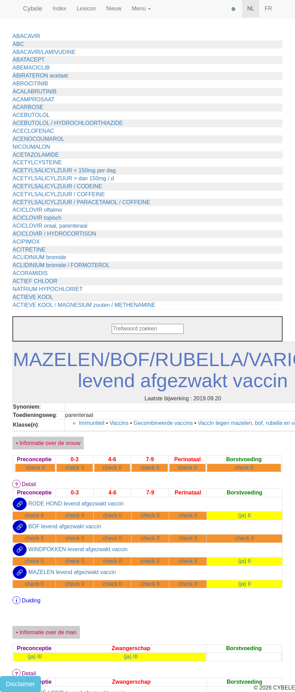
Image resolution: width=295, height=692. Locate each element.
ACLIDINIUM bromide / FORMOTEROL (61, 265)
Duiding (31, 600)
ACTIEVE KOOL (32, 297)
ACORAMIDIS (29, 273)
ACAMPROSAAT (33, 99)
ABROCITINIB (30, 83)
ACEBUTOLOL (30, 115)
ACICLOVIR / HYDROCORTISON (54, 234)
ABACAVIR (26, 36)
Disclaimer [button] (20, 684)
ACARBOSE (27, 107)
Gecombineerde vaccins (163, 423)
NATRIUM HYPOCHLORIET (47, 289)
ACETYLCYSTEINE (37, 162)
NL (250, 8)
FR (268, 8)
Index (59, 8)
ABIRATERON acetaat (40, 76)
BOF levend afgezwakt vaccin (64, 526)
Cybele (33, 8)
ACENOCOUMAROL (38, 139)
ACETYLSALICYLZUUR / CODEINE (57, 186)
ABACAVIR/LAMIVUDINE (43, 52)
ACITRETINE (28, 250)
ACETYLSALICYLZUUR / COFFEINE (58, 194)
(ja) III (35, 656)
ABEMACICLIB (31, 68)
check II (35, 468)
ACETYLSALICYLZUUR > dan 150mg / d (63, 178)
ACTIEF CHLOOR (34, 281)
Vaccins (119, 423)
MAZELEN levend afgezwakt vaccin (72, 572)
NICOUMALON (31, 147)
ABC (18, 44)
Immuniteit (91, 423)
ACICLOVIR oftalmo (37, 210)
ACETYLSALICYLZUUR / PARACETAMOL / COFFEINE (81, 202)
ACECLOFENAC (33, 131)
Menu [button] (141, 8)
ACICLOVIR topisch (36, 218)
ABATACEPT (28, 60)
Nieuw (113, 8)
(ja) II (244, 515)
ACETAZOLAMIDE (35, 155)
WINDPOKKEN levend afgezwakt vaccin (78, 549)
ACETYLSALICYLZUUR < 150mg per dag (64, 170)
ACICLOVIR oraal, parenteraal (49, 226)
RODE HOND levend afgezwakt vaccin (76, 504)
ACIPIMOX (25, 242)
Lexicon (86, 8)
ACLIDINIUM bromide (39, 257)
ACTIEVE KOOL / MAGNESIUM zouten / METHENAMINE (83, 305)
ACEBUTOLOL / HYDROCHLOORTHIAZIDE (67, 123)
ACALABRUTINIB (34, 91)
